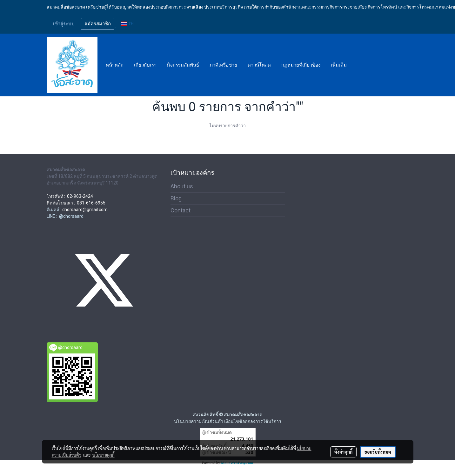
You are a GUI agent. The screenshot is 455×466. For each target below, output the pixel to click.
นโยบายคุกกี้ (103, 455)
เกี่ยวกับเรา (145, 65)
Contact (181, 210)
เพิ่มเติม (339, 65)
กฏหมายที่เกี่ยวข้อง (300, 65)
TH (127, 23)
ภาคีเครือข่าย (223, 65)
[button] (357, 65)
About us (182, 186)
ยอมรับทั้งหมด (378, 452)
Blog (176, 198)
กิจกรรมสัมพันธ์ (183, 65)
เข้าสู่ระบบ (64, 24)
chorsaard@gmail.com (85, 209)
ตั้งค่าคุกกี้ (343, 452)
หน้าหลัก (115, 65)
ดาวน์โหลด (259, 65)
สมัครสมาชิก (97, 24)
